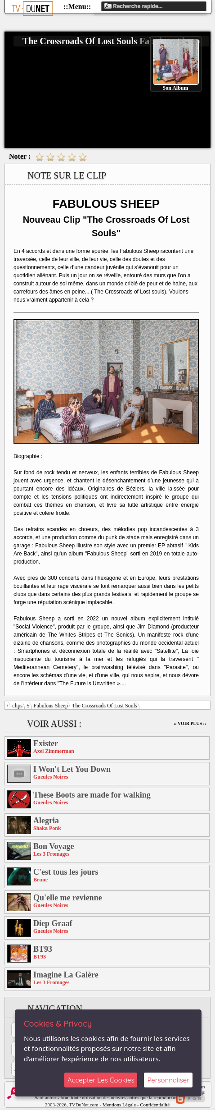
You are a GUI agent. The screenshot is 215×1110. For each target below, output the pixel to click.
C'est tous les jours (66, 871)
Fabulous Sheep (51, 705)
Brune (40, 879)
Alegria (46, 820)
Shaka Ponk (47, 828)
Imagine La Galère (66, 974)
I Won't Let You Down (72, 769)
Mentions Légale (119, 1104)
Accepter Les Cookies (100, 1080)
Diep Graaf (52, 923)
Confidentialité (155, 1104)
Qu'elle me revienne (67, 897)
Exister (45, 743)
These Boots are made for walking (92, 794)
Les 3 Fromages (51, 854)
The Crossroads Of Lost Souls (104, 705)
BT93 (42, 949)
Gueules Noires (50, 777)
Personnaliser (168, 1080)
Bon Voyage (53, 846)
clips (17, 705)
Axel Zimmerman (53, 751)
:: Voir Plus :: (190, 723)
